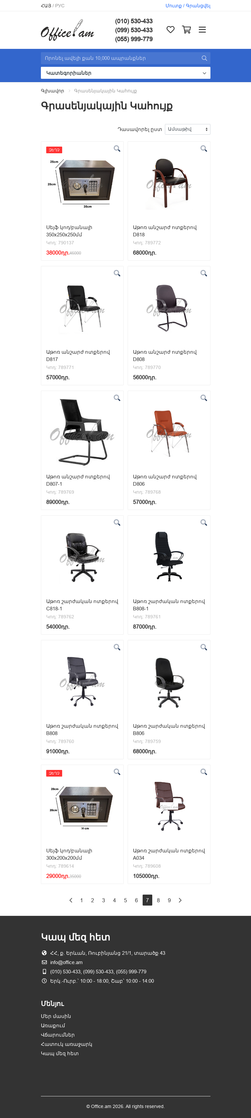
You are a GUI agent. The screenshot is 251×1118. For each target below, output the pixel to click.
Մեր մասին (56, 1016)
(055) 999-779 (134, 39)
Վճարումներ (58, 1035)
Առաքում (53, 1025)
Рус (59, 5)
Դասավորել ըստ (140, 129)
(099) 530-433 (134, 30)
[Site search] (119, 58)
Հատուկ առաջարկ (66, 1044)
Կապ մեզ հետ (60, 1053)
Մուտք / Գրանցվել (188, 5)
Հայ (46, 5)
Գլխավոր (52, 90)
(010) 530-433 (134, 21)
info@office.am (66, 962)
